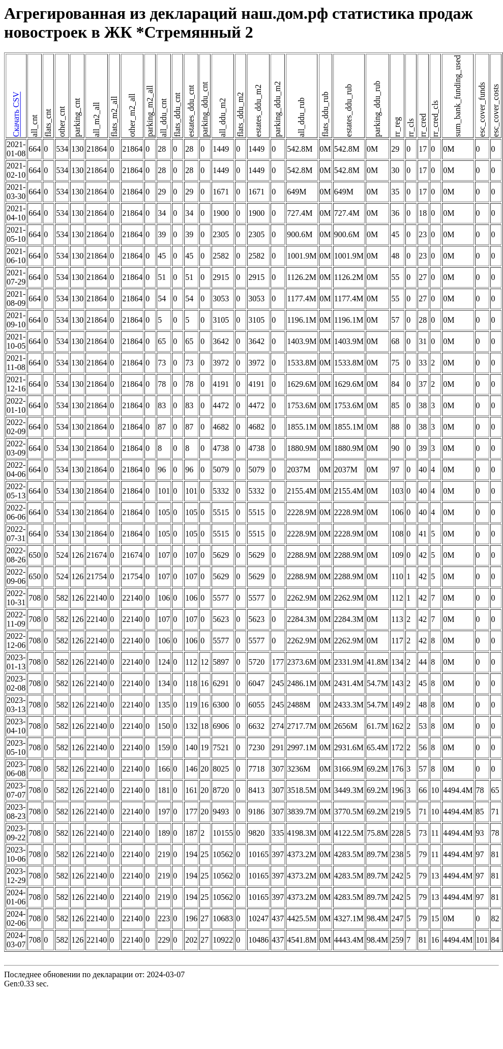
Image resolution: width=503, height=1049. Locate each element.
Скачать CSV (16, 114)
